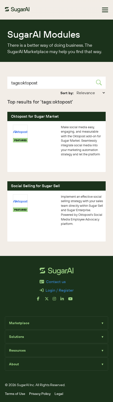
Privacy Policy (40, 393)
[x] (49, 301)
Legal (59, 393)
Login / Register (57, 290)
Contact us (53, 282)
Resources (56, 350)
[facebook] (41, 301)
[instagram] (56, 301)
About (56, 364)
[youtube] (72, 301)
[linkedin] (64, 301)
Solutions (56, 336)
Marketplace (56, 323)
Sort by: (67, 93)
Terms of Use (15, 393)
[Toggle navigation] (105, 9)
